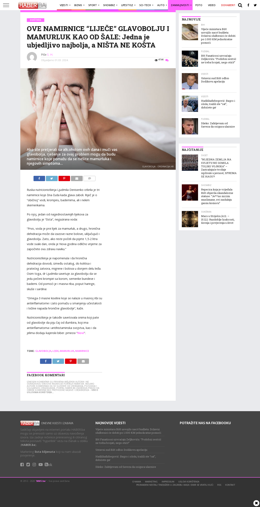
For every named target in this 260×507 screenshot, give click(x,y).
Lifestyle (127, 5)
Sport (92, 5)
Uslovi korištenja (188, 481)
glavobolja (43, 351)
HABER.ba (28, 445)
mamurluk (67, 351)
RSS (219, 485)
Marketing (151, 481)
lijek (55, 351)
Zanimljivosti (180, 5)
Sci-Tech (145, 5)
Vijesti (64, 5)
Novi (80, 333)
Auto (161, 5)
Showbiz (109, 5)
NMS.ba (41, 480)
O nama (136, 481)
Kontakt (230, 485)
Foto (198, 5)
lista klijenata (45, 452)
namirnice (82, 351)
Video (212, 5)
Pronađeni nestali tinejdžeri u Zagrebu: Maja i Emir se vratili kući (174, 485)
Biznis (78, 5)
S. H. (50, 54)
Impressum (168, 481)
